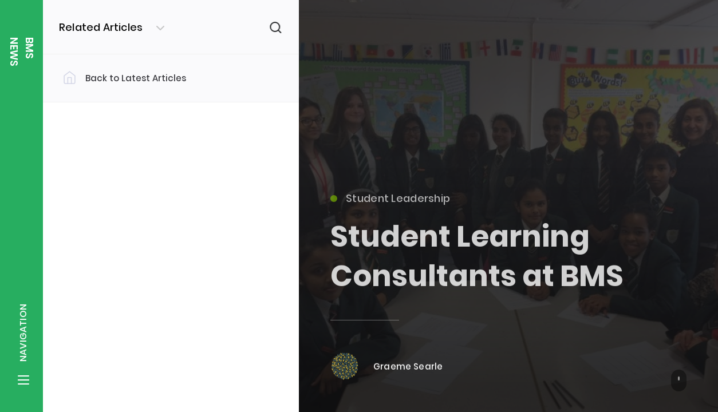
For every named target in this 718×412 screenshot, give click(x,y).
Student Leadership (390, 202)
